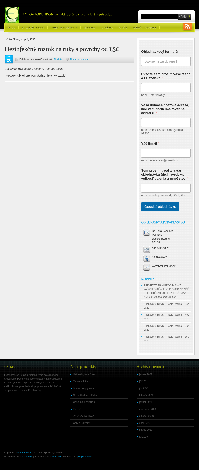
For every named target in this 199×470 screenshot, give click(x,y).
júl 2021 (143, 381)
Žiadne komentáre (79, 59)
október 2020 (146, 416)
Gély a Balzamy (81, 422)
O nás (123, 27)
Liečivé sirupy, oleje (84, 388)
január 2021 (145, 402)
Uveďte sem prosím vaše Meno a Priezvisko (166, 76)
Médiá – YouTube (144, 27)
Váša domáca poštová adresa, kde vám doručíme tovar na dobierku (165, 109)
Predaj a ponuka (64, 27)
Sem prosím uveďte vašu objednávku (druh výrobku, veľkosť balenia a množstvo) (165, 174)
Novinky (89, 27)
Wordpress (27, 456)
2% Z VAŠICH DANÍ (33, 27)
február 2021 (146, 395)
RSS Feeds (187, 27)
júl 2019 (143, 436)
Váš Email (150, 143)
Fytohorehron (24, 452)
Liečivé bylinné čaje (84, 374)
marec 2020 (145, 429)
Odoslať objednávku (160, 207)
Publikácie (78, 409)
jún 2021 (144, 388)
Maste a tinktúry (82, 381)
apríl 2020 (144, 422)
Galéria (107, 27)
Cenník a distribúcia (84, 402)
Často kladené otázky (85, 395)
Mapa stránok (85, 456)
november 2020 (147, 409)
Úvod (11, 27)
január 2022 (145, 374)
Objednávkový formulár (160, 52)
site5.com (56, 456)
